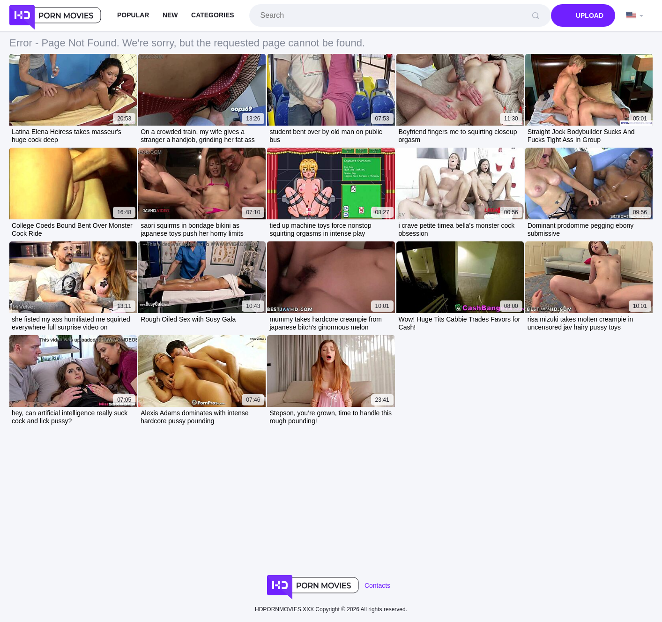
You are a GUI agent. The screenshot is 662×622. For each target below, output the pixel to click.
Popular (133, 15)
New (170, 15)
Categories (212, 15)
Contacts (377, 585)
